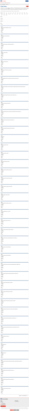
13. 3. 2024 (2, 346)
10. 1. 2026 (2, 146)
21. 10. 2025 (2, 29)
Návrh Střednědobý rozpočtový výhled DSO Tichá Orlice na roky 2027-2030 (10, 78)
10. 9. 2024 (2, 88)
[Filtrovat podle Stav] (14, 24)
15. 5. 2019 (2, 266)
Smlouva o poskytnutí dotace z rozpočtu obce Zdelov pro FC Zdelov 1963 (10, 273)
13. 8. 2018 (2, 213)
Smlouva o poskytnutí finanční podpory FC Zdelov (7, 282)
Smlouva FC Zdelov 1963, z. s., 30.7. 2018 (6, 211)
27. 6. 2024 (2, 113)
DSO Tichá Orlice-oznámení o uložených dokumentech (8, 44)
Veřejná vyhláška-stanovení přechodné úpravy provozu (8, 370)
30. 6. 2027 (2, 286)
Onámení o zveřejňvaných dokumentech (6, 103)
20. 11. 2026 (2, 312)
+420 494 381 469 (3, 403)
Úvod (1, 4)
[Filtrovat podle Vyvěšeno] (14, 20)
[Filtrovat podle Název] (14, 17)
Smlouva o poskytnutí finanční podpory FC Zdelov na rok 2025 (8, 300)
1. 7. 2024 (2, 284)
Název (1, 16)
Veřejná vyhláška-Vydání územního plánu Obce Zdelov (8, 379)
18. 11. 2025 (2, 138)
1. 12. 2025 (2, 63)
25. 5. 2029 (2, 241)
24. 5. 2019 (2, 239)
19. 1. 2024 (2, 163)
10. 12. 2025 (2, 171)
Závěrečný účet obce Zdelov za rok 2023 (6, 388)
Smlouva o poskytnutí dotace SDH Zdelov (6, 255)
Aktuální (2, 32)
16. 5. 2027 (2, 56)
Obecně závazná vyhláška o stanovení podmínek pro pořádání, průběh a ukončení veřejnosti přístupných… (13, 86)
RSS (27, 6)
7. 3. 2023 (2, 248)
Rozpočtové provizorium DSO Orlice (5, 161)
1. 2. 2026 (2, 37)
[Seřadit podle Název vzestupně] (2, 16)
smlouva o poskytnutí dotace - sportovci (6, 220)
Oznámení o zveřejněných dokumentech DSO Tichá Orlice (8, 128)
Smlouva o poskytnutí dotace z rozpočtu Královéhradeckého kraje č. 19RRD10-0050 (11, 264)
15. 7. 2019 (2, 275)
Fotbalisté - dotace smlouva (4, 52)
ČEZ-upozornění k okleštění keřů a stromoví (6, 27)
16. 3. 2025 (2, 196)
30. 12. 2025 (2, 121)
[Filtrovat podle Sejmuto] (14, 22)
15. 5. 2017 (2, 54)
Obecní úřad (3, 4)
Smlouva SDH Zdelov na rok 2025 (5, 336)
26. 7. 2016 (2, 222)
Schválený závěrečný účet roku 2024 (5, 194)
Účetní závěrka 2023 (4, 344)
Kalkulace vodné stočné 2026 (5, 61)
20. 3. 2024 (2, 390)
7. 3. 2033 (2, 295)
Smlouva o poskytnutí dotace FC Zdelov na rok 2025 (7, 229)
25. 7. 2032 (2, 321)
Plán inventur (3, 136)
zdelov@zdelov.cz (3, 404)
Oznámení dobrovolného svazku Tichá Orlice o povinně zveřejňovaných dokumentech (11, 111)
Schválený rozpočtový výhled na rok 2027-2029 (7, 186)
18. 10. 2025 (2, 231)
